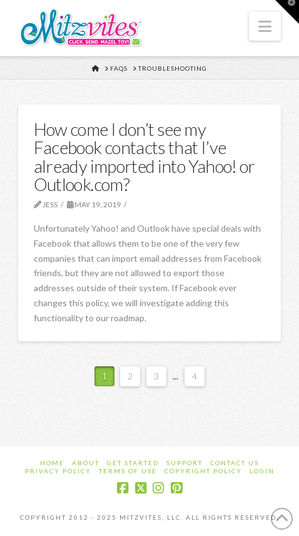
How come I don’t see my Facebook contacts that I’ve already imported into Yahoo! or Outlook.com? (144, 156)
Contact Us (234, 462)
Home (52, 462)
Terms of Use (128, 471)
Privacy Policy (58, 471)
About (85, 462)
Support (184, 462)
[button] (265, 26)
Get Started (133, 462)
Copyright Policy (203, 471)
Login (262, 471)
